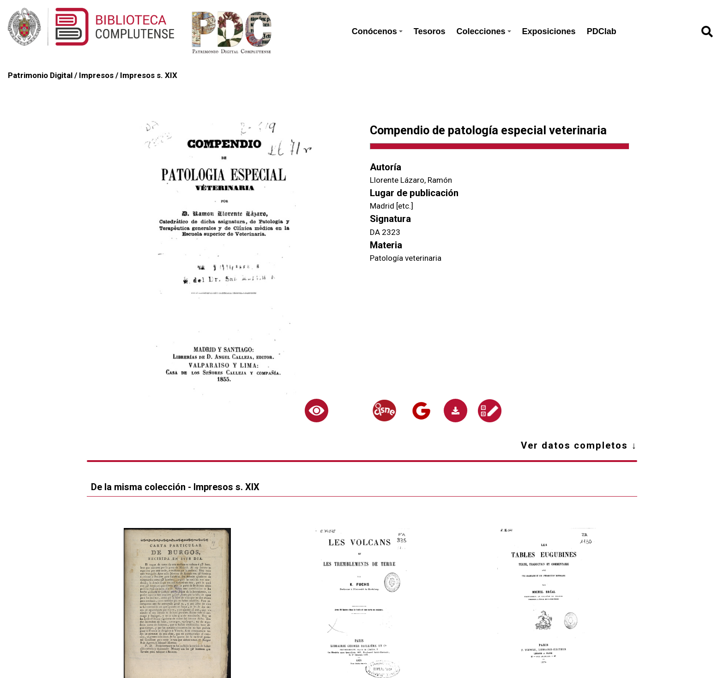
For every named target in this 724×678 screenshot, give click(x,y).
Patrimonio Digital (40, 75)
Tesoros (430, 31)
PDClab (601, 31)
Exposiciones (549, 31)
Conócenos (377, 31)
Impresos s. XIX (148, 75)
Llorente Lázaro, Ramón (411, 180)
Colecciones (484, 31)
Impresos (96, 75)
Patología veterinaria (405, 258)
